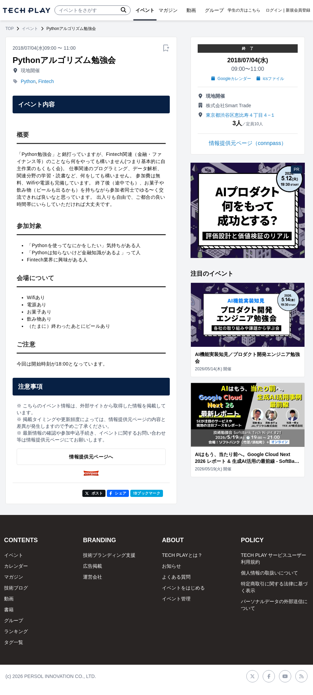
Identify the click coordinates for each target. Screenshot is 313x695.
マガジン (13, 577)
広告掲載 (92, 566)
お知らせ (171, 566)
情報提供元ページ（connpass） (248, 143)
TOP (9, 28)
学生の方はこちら (244, 10)
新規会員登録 (298, 10)
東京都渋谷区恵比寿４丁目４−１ (240, 115)
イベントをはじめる (183, 588)
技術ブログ (16, 588)
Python (28, 81)
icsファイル (270, 78)
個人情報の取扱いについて (269, 573)
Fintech (46, 81)
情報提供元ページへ (91, 456)
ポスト (94, 493)
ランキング (16, 631)
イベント (30, 28)
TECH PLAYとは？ (182, 555)
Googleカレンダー (231, 78)
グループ (13, 620)
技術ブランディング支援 (109, 555)
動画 (9, 598)
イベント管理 (176, 598)
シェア (118, 493)
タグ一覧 (13, 642)
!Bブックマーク (146, 493)
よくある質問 (176, 577)
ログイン (274, 10)
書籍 (9, 609)
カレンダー (16, 566)
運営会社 (92, 577)
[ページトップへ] (26, 10)
